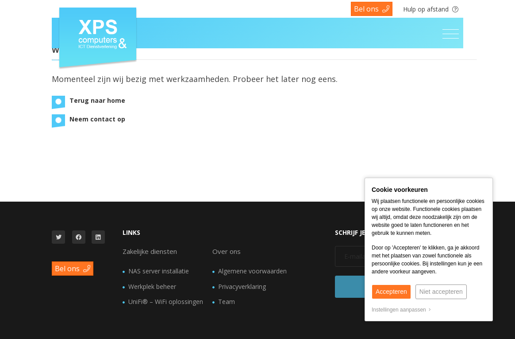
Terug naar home (97, 100)
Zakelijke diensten (150, 251)
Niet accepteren (441, 291)
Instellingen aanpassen (401, 310)
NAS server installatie (158, 271)
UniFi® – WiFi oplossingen (165, 301)
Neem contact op (97, 119)
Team (226, 301)
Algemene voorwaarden (252, 271)
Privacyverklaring (242, 286)
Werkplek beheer (152, 286)
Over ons (226, 251)
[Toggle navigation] (450, 34)
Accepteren (391, 291)
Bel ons (371, 9)
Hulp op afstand (430, 9)
